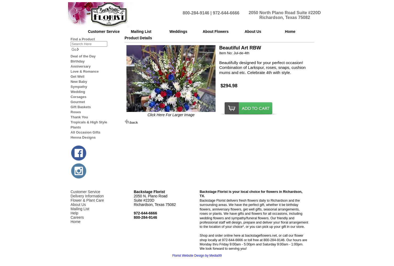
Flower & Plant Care (87, 200)
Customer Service (85, 192)
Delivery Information (87, 196)
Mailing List (80, 209)
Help (74, 213)
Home (76, 222)
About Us (78, 204)
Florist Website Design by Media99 (197, 255)
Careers (77, 217)
